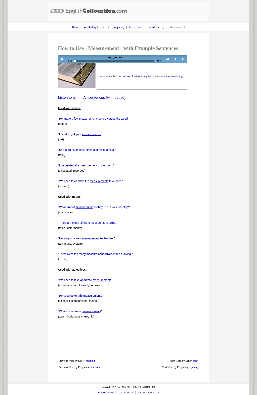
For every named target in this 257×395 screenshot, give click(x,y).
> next (183, 59)
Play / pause (62, 59)
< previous (175, 59)
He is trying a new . (86, 238)
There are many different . (87, 222)
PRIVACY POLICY (148, 392)
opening (194, 367)
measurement (105, 76)
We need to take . (85, 280)
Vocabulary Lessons (95, 27)
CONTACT (127, 392)
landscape (96, 367)
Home (75, 27)
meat (195, 360)
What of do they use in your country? (94, 207)
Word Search (155, 27)
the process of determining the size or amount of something (150, 76)
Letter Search (136, 27)
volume (167, 59)
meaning (90, 360)
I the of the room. (86, 165)
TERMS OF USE (107, 392)
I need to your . (80, 134)
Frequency (119, 27)
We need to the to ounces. (90, 181)
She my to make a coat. (87, 149)
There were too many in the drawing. (95, 254)
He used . (81, 295)
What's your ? (80, 311)
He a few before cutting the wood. (93, 118)
